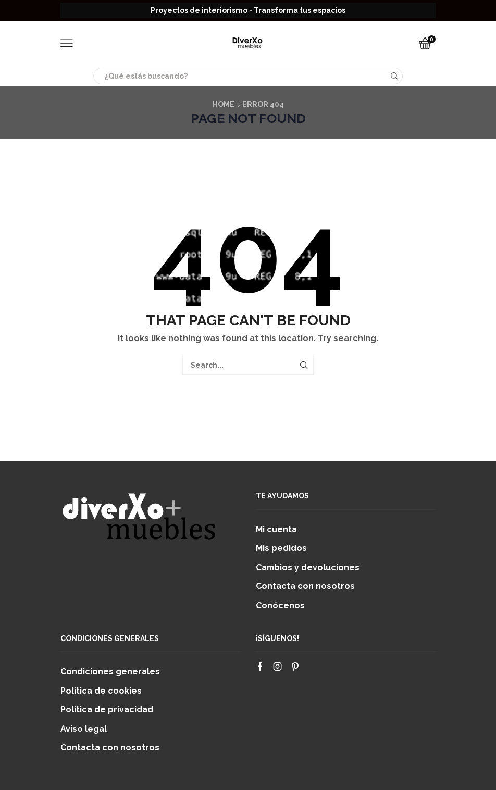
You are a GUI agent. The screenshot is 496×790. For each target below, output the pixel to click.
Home (223, 104)
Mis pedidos (281, 548)
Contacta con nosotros (305, 586)
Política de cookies (101, 691)
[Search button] (394, 76)
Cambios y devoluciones (307, 567)
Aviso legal (83, 729)
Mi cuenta (276, 529)
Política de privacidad (106, 709)
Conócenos (280, 605)
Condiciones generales (110, 671)
